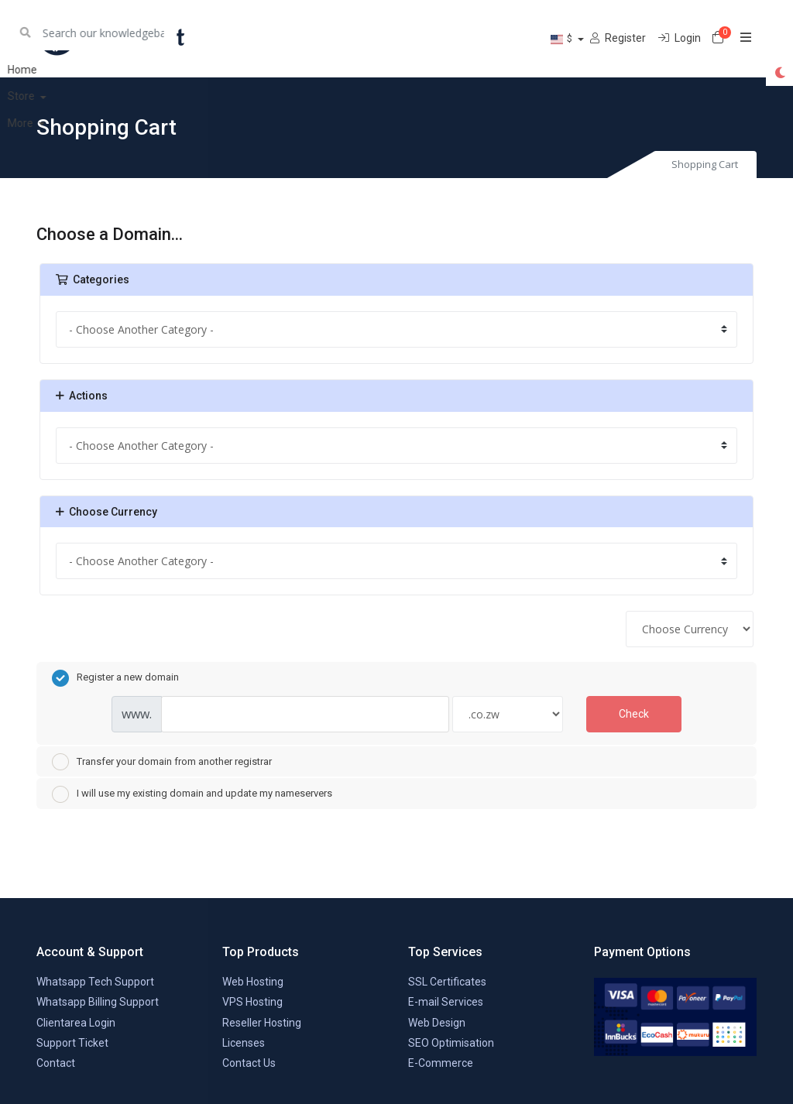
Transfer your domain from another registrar (162, 761)
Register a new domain (115, 678)
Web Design (436, 1023)
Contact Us (249, 1063)
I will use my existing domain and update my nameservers (192, 794)
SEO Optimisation (451, 1043)
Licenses (243, 1043)
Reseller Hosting (261, 1023)
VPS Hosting (252, 1002)
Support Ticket (72, 1043)
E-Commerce (440, 1063)
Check (634, 714)
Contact (55, 1063)
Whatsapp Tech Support (95, 981)
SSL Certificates (447, 981)
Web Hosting (252, 981)
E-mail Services (445, 1002)
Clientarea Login (75, 1023)
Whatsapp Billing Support (97, 1002)
